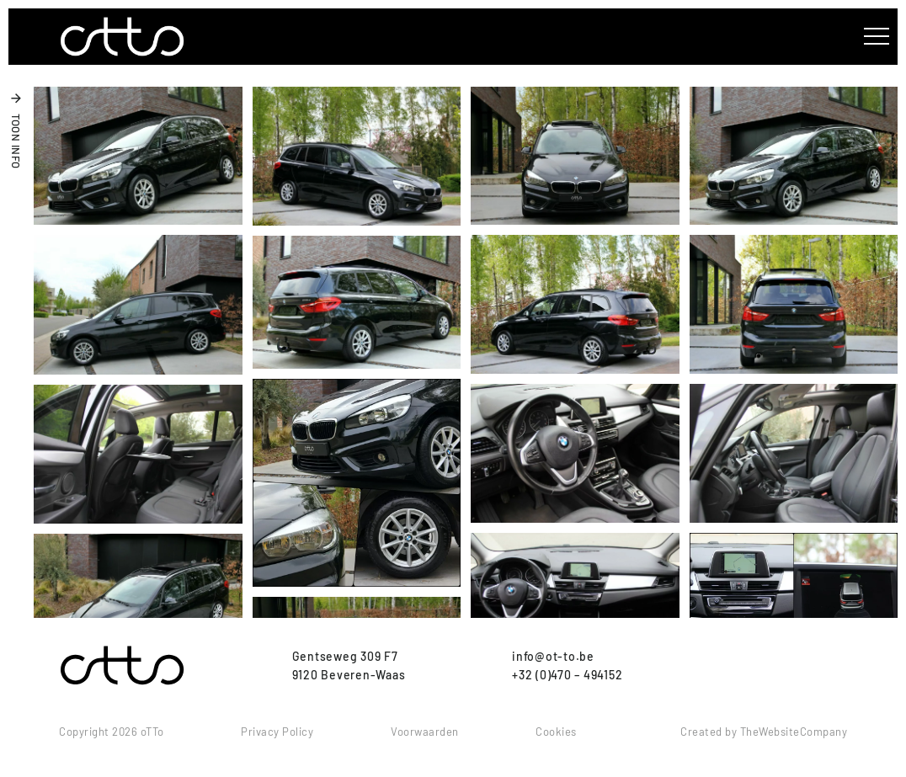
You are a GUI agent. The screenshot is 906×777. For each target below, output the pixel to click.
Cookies (556, 731)
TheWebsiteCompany (794, 731)
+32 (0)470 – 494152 (567, 675)
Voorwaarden (425, 731)
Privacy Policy (277, 731)
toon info (16, 141)
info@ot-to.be (553, 656)
